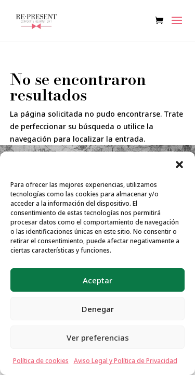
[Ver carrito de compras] (161, 21)
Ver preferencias (98, 337)
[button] (179, 164)
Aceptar (97, 280)
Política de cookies (41, 360)
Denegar (98, 309)
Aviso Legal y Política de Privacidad (125, 360)
